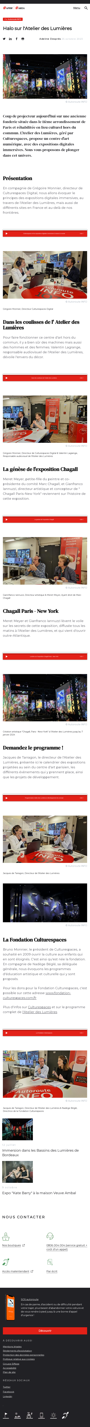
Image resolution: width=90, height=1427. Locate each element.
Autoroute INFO (12, 19)
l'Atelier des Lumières (39, 1012)
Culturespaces (39, 1007)
